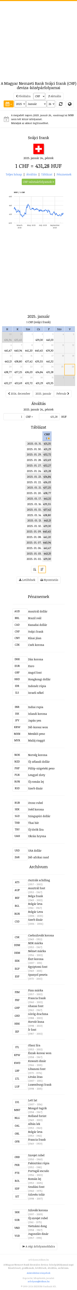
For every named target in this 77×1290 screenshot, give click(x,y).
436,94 (8, 340)
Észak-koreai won (39, 1053)
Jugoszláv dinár (38, 1234)
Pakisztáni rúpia (38, 1163)
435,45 (18, 340)
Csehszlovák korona (41, 935)
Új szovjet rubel (38, 1218)
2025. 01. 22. (34, 482)
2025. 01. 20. (34, 493)
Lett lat (32, 1100)
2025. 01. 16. (34, 504)
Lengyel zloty (36, 775)
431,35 (49, 383)
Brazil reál (34, 618)
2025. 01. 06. (34, 548)
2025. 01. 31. (34, 443)
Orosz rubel (35, 803)
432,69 (18, 383)
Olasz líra (34, 1045)
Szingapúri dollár (39, 816)
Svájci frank (35, 631)
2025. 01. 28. (34, 460)
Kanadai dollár (37, 625)
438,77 (8, 372)
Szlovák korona (38, 1210)
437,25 (18, 372)
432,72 (29, 383)
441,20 (29, 350)
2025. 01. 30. (34, 449)
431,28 (49, 372)
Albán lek (34, 1124)
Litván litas (35, 1077)
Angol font (35, 672)
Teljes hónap (14, 174)
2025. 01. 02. (34, 559)
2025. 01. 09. (34, 531)
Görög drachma (38, 1014)
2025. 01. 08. (34, 537)
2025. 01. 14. (34, 515)
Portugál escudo (38, 1171)
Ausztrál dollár (37, 611)
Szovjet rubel (36, 1155)
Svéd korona (36, 809)
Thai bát (33, 823)
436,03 (29, 372)
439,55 (39, 361)
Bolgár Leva (35, 912)
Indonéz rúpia (37, 686)
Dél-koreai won (38, 727)
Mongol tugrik (37, 1108)
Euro (31, 666)
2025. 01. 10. (34, 526)
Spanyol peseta (37, 975)
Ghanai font (35, 1006)
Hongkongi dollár (39, 679)
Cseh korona (36, 645)
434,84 (39, 372)
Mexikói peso (36, 734)
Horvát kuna (36, 1022)
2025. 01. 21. (34, 487)
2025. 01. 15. (34, 509)
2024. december (19, 393)
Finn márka (35, 990)
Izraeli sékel (36, 693)
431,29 (39, 383)
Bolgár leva (35, 904)
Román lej (34, 1179)
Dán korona (35, 659)
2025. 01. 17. (34, 498)
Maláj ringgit (36, 740)
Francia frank (37, 998)
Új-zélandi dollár (39, 762)
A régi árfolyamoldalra (38, 1246)
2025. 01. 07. (34, 542)
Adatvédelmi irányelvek (38, 1272)
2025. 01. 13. (34, 520)
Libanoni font (37, 1069)
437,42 (29, 361)
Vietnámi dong (37, 1226)
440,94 (18, 350)
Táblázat (46, 174)
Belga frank (35, 896)
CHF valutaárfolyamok (38, 182)
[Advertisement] (38, 39)
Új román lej (36, 782)
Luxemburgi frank (39, 1084)
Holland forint (37, 1116)
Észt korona (35, 959)
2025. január (43, 393)
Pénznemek (64, 174)
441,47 (8, 350)
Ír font (32, 1030)
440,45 (39, 350)
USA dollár (35, 850)
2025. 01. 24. (34, 471)
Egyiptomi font (37, 967)
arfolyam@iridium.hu (39, 1281)
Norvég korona (37, 755)
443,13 (8, 361)
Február (62, 393)
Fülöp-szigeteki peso (41, 768)
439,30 (39, 340)
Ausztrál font (36, 888)
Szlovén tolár (36, 1194)
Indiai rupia (35, 707)
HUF (64, 417)
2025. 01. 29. (34, 454)
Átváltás (31, 174)
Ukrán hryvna (37, 836)
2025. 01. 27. (34, 465)
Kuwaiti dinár (37, 1061)
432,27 (8, 383)
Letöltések (27, 580)
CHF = (29, 417)
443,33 (49, 340)
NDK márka (35, 943)
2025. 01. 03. (34, 553)
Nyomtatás (49, 580)
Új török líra (36, 829)
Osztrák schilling (39, 880)
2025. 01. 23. (34, 477)
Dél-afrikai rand (38, 857)
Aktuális (54, 96)
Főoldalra (23, 96)
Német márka (37, 951)
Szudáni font (36, 1187)
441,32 (49, 361)
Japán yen (34, 720)
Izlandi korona (37, 714)
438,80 (18, 361)
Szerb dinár (35, 788)
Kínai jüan (34, 638)
